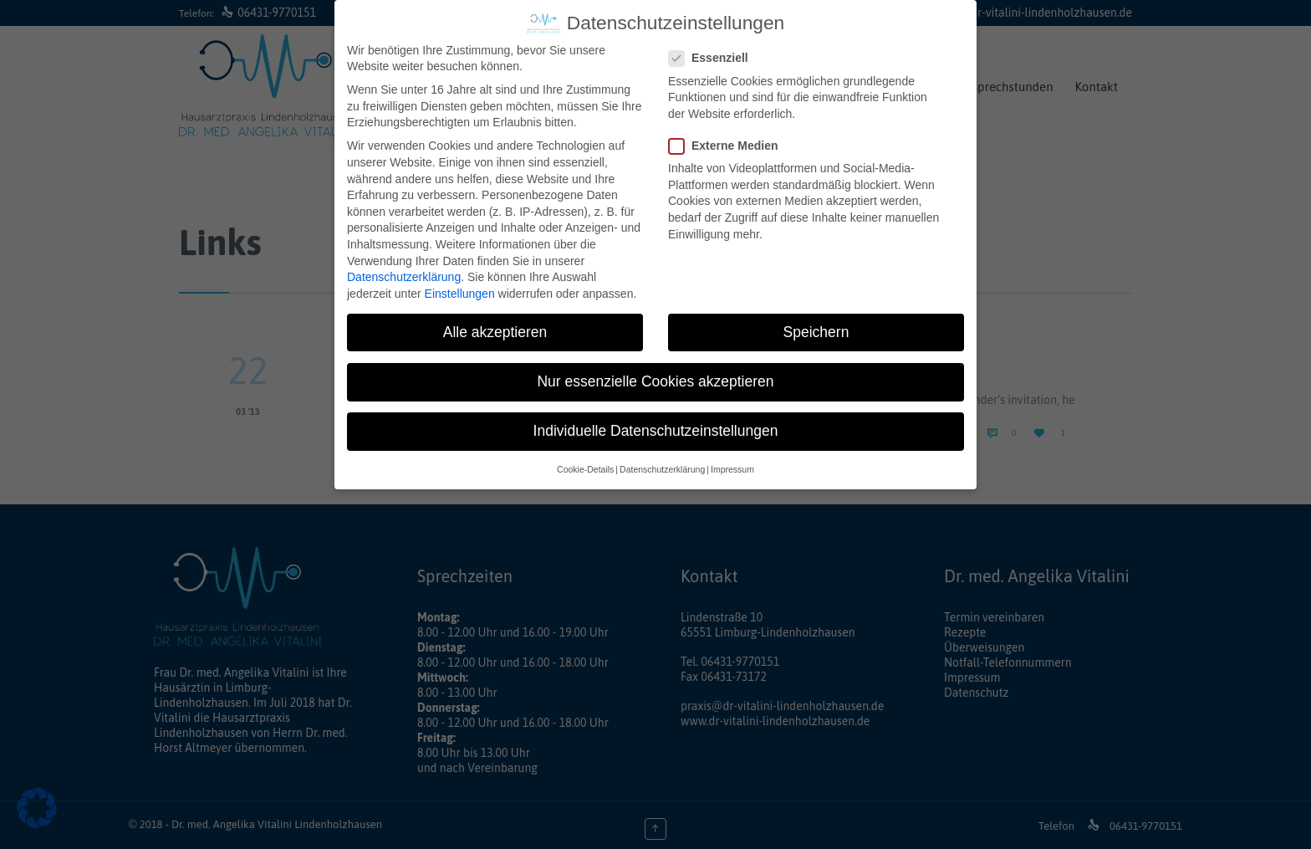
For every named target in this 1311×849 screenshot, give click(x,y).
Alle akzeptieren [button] (495, 328)
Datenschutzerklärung (404, 273)
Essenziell (713, 55)
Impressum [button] (732, 466)
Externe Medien (728, 142)
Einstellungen (460, 289)
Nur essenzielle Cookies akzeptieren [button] (655, 377)
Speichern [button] (816, 328)
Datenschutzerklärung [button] (662, 466)
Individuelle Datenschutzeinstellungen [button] (655, 426)
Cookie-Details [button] (585, 466)
